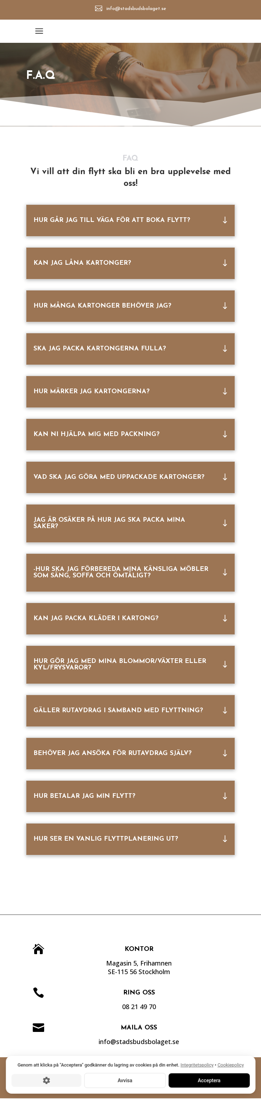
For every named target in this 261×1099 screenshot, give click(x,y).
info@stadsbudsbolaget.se (137, 8)
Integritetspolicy (197, 1065)
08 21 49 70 (159, 1006)
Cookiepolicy (230, 1065)
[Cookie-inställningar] (46, 1080)
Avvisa (125, 1080)
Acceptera (209, 1080)
